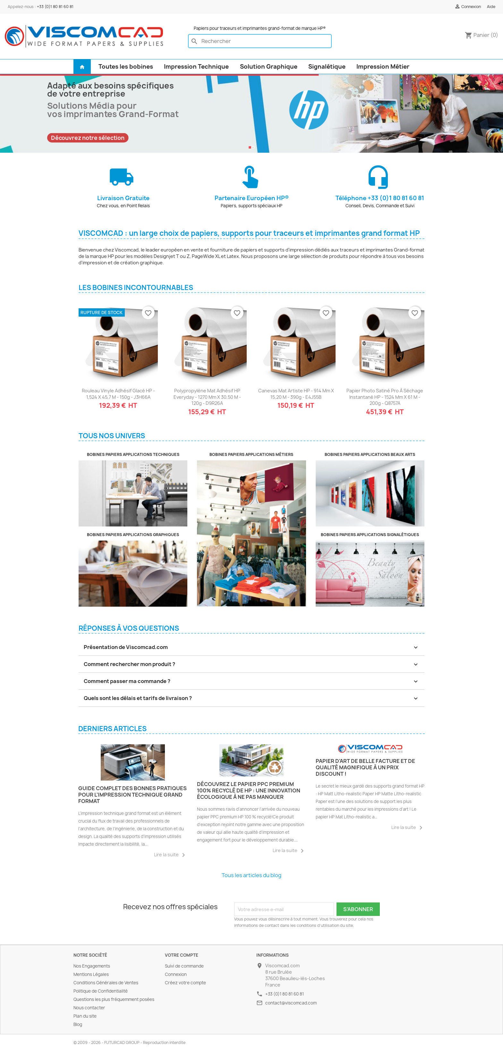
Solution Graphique (268, 67)
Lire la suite (170, 855)
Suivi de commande (184, 966)
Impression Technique (196, 67)
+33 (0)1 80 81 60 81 (55, 6)
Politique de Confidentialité (100, 991)
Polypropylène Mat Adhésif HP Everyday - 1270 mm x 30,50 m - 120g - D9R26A (207, 397)
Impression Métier (382, 67)
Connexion (176, 974)
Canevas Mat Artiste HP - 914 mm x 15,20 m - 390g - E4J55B (296, 394)
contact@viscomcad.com (291, 1003)
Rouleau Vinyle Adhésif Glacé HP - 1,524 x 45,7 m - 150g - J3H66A (118, 394)
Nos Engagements (91, 966)
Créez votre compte (185, 983)
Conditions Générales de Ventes (105, 983)
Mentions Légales (91, 974)
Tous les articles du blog (251, 875)
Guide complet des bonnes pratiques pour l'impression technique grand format (132, 795)
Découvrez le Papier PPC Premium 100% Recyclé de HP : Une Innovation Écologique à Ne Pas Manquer (248, 790)
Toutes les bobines (125, 67)
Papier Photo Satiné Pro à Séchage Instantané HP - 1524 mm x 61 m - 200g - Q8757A (384, 397)
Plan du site (85, 1016)
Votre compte (181, 955)
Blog (77, 1024)
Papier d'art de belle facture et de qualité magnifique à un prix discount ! (365, 767)
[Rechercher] (260, 41)
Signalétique (326, 67)
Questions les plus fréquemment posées (113, 999)
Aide (491, 6)
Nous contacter (89, 1008)
